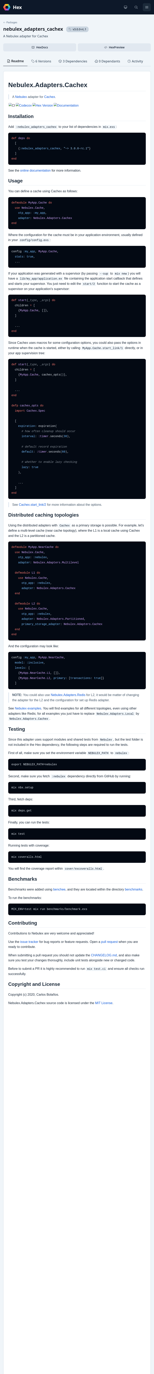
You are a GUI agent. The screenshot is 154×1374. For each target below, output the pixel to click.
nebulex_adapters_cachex (33, 28)
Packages (10, 22)
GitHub (12, 1252)
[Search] (136, 7)
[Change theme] (126, 7)
